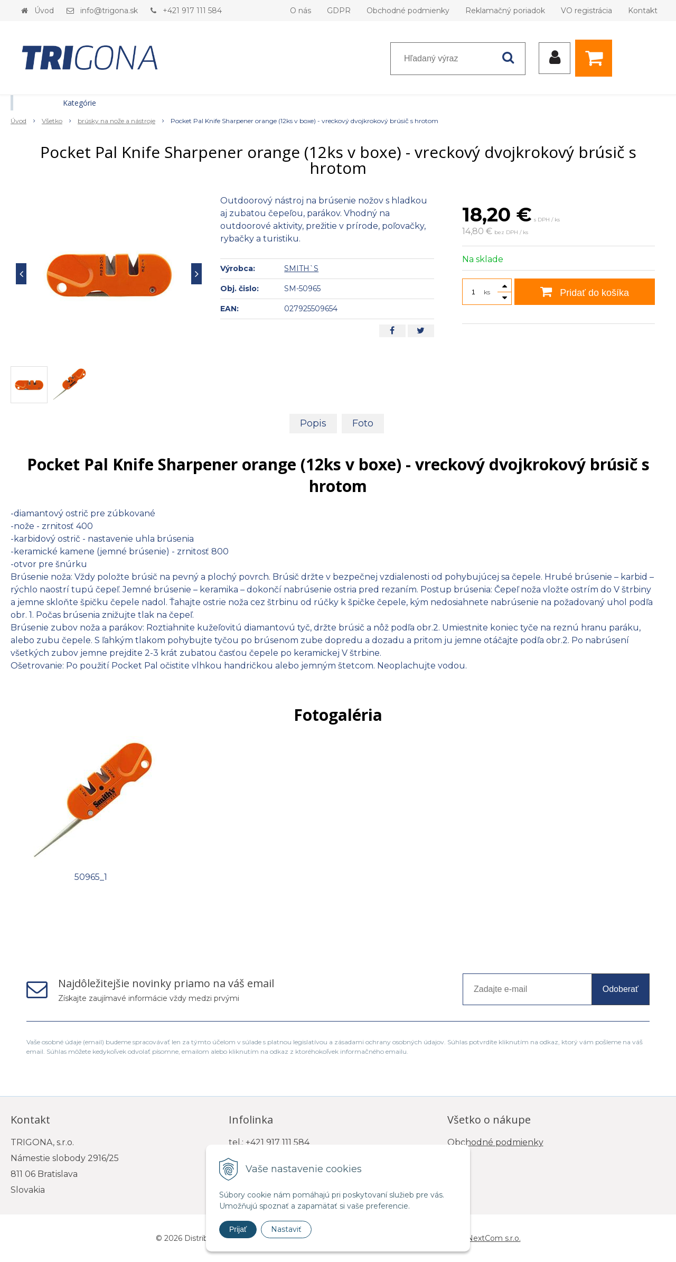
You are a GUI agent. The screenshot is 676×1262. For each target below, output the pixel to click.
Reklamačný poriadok (505, 10)
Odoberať (621, 989)
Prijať (238, 1229)
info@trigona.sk (109, 10)
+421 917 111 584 (192, 10)
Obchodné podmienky (408, 10)
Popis (313, 423)
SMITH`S (301, 268)
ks (487, 292)
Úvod (44, 10)
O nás (300, 10)
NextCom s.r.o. (494, 1238)
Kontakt (643, 10)
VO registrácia (586, 10)
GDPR (339, 10)
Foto (362, 423)
